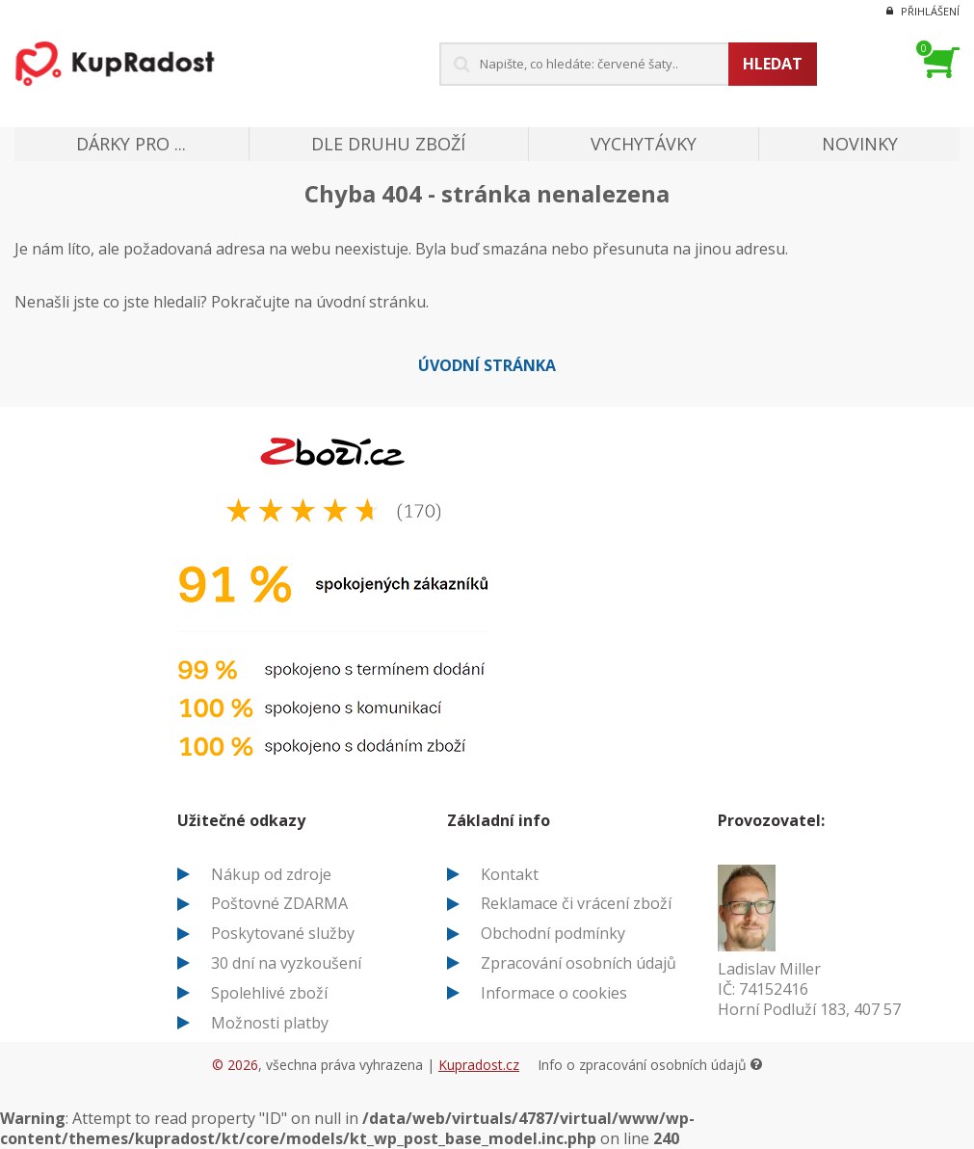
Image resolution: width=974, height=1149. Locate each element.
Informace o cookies (554, 992)
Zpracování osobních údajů (578, 963)
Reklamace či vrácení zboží (576, 903)
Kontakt (510, 874)
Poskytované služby (283, 933)
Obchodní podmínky (553, 933)
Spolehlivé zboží (269, 992)
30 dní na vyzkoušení (286, 963)
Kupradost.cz (478, 1064)
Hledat (773, 63)
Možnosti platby (270, 1022)
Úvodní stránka (487, 365)
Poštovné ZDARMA (279, 903)
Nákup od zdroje (271, 874)
